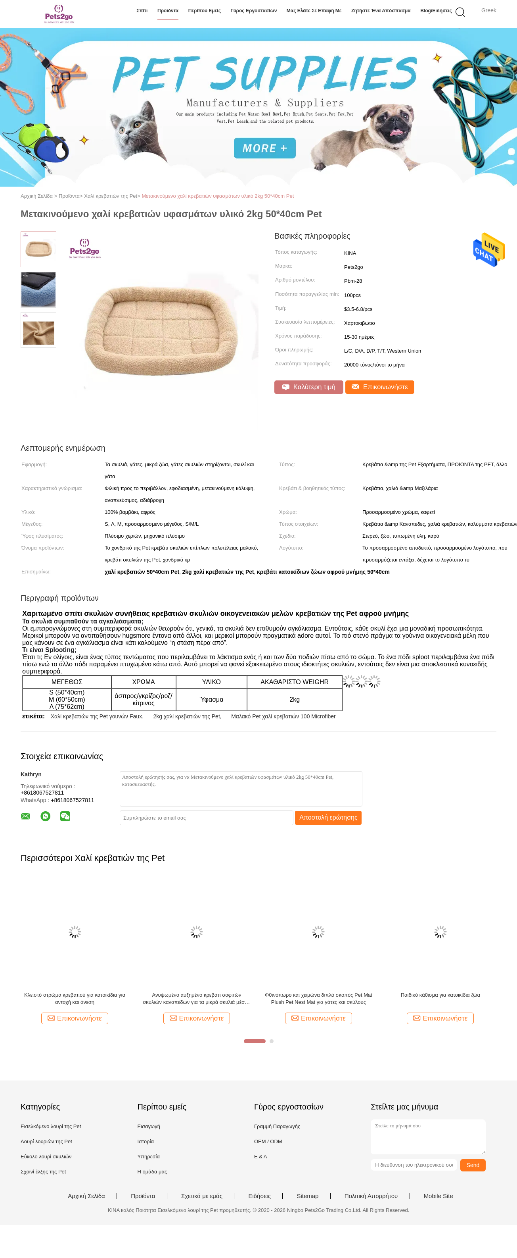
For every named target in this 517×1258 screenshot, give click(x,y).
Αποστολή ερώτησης (328, 817)
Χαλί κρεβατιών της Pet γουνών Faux (96, 716)
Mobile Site (438, 1196)
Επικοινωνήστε (380, 387)
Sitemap (307, 1196)
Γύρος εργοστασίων (253, 11)
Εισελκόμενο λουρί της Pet (51, 1126)
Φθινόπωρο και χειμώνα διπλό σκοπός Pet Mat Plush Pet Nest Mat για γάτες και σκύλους (318, 998)
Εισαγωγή (148, 1126)
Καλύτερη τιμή (308, 387)
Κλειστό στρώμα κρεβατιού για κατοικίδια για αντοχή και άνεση (74, 998)
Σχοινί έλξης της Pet (43, 1172)
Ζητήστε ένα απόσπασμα (381, 11)
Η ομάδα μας (152, 1172)
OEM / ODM (268, 1141)
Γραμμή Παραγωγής (277, 1126)
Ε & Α (260, 1157)
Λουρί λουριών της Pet (46, 1141)
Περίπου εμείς (204, 11)
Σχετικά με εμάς (201, 1196)
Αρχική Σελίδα (86, 1196)
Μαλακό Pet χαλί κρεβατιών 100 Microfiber (283, 716)
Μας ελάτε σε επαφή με (314, 11)
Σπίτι (141, 11)
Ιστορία (145, 1141)
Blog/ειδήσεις (436, 11)
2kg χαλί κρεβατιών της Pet (186, 716)
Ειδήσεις (259, 1196)
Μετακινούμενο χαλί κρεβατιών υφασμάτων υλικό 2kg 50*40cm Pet (218, 196)
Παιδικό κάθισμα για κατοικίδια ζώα (440, 995)
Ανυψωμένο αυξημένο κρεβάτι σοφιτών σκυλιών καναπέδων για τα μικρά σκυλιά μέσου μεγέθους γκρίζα (196, 999)
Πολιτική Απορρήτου (371, 1196)
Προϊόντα (167, 11)
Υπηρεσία (148, 1157)
